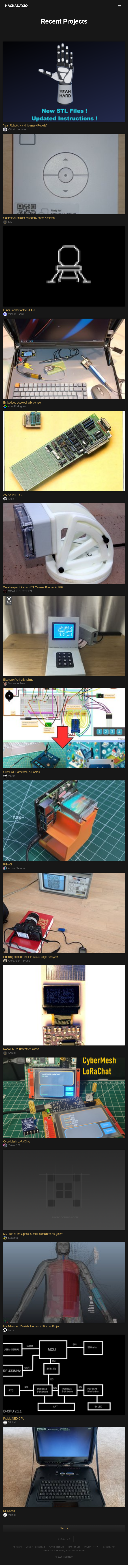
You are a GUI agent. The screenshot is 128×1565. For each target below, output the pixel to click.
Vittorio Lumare (14, 129)
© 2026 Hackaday (64, 1557)
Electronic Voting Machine (18, 679)
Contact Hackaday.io (35, 1547)
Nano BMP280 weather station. (21, 1049)
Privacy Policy (91, 1547)
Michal (9, 1422)
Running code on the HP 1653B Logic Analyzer (30, 957)
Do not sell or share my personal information (64, 1550)
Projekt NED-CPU (13, 1418)
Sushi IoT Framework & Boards (21, 772)
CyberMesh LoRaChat (16, 1141)
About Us (17, 1547)
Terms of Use (74, 1547)
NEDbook (9, 1511)
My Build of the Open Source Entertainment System (33, 1234)
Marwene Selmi (14, 683)
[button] (119, 5)
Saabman (11, 1237)
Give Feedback (56, 1547)
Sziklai (9, 1053)
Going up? (63, 1539)
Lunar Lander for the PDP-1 (19, 310)
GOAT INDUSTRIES (17, 591)
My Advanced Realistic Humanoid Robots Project (31, 1326)
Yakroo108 (11, 1145)
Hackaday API (108, 1547)
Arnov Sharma (14, 868)
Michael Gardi (13, 314)
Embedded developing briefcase (22, 402)
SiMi (8, 221)
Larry (8, 1330)
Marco (9, 776)
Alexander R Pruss (16, 960)
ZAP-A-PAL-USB (13, 495)
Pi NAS (7, 864)
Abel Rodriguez (14, 406)
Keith (8, 498)
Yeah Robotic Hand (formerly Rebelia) (25, 125)
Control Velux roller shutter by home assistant (29, 218)
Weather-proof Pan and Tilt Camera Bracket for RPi (33, 587)
